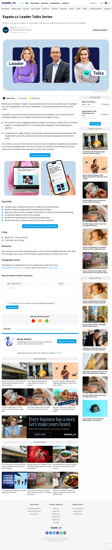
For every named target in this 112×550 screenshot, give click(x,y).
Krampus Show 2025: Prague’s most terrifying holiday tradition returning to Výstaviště (39, 466)
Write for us (56, 520)
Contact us (56, 511)
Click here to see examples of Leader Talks (40, 226)
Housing (54, 9)
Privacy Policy (49, 303)
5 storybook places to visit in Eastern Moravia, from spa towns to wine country (65, 466)
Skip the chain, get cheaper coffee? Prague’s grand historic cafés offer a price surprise (65, 383)
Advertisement (74, 414)
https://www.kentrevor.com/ (13, 268)
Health (71, 9)
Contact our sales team (40, 155)
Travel (85, 9)
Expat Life (46, 9)
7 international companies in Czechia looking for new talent (14, 491)
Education (63, 9)
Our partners (56, 514)
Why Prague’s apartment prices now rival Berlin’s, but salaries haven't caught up (95, 372)
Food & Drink (35, 9)
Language (107, 9)
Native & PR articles (34, 511)
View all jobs (95, 124)
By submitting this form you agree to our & (32, 303)
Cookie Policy (77, 514)
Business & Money (96, 9)
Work (78, 9)
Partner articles (40, 442)
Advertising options (34, 508)
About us (56, 508)
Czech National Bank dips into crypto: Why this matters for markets (37, 383)
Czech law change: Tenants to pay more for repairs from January (38, 408)
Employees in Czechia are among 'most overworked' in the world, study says (94, 349)
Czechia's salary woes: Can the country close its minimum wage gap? (12, 409)
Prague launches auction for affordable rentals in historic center (94, 325)
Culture (26, 9)
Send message (12, 307)
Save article (21, 98)
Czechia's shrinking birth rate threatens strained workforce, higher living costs (94, 248)
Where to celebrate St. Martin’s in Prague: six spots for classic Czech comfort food (64, 492)
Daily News (5, 9)
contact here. (52, 268)
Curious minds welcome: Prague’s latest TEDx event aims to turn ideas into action (39, 492)
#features (7, 329)
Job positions (34, 514)
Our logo (56, 522)
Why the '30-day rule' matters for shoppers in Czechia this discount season (64, 409)
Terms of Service (39, 303)
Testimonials (56, 517)
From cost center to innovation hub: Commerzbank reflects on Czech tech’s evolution (14, 383)
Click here (58, 353)
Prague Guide (16, 9)
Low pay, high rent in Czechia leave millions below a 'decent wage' (93, 419)
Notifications (35, 98)
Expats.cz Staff (21, 28)
